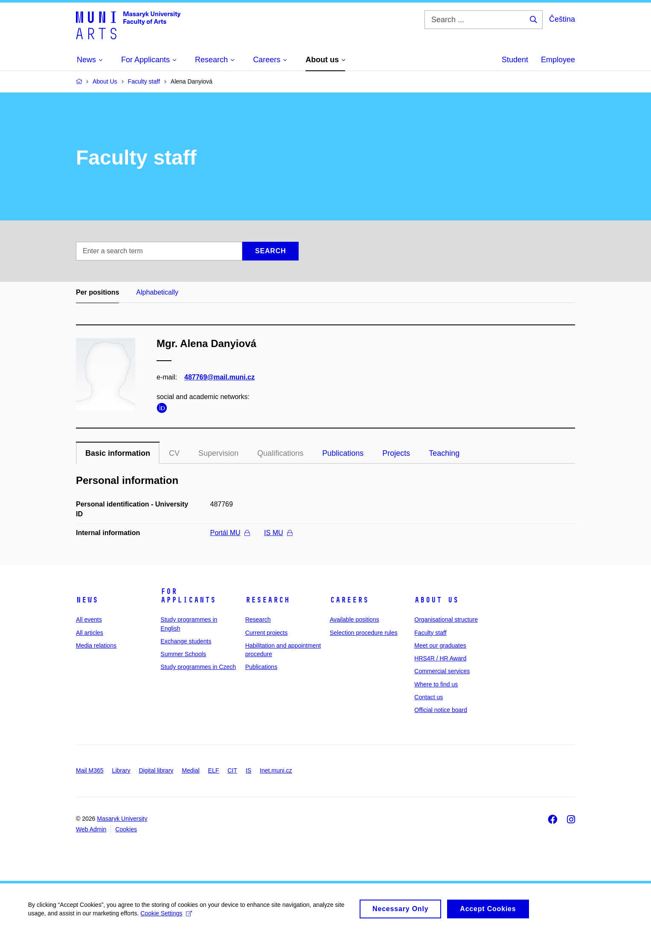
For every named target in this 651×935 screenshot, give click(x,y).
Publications (342, 453)
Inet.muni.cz (276, 770)
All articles (89, 632)
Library (121, 770)
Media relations (96, 645)
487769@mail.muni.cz (219, 377)
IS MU (278, 532)
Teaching (444, 453)
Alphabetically (157, 292)
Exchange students (185, 641)
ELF (213, 770)
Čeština (562, 19)
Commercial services (442, 671)
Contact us (428, 697)
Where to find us (436, 684)
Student (515, 59)
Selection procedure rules (364, 632)
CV (174, 453)
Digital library (156, 770)
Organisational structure (446, 619)
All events (89, 619)
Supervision (218, 453)
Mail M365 (90, 770)
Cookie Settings (168, 918)
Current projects (266, 632)
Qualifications (280, 453)
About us (436, 600)
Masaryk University (122, 818)
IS (248, 770)
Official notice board (440, 709)
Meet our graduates (440, 645)
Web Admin (91, 829)
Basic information (117, 453)
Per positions (97, 292)
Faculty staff (430, 632)
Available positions (354, 619)
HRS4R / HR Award (440, 658)
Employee (558, 59)
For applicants (188, 596)
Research (267, 600)
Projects (396, 453)
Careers (349, 600)
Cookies (126, 829)
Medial (190, 770)
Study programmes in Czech (198, 666)
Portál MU (230, 532)
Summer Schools (183, 654)
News (87, 600)
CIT (232, 770)
